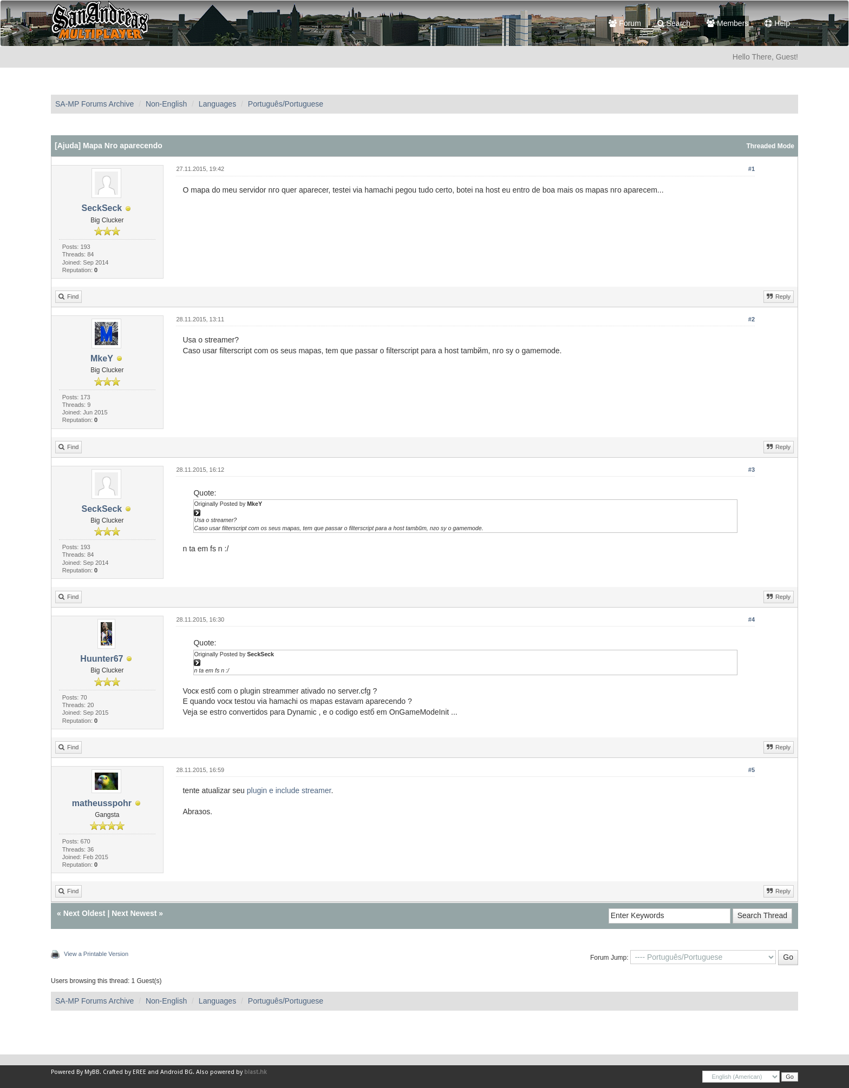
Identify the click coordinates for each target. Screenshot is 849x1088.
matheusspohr (102, 803)
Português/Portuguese (285, 104)
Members (727, 23)
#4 (751, 619)
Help (777, 23)
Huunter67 (101, 658)
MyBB (92, 1072)
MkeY (101, 358)
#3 (751, 469)
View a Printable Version (96, 954)
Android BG (176, 1072)
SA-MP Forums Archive (94, 104)
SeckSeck (102, 208)
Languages (217, 104)
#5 (751, 770)
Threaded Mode (770, 146)
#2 (751, 319)
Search (673, 23)
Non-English (166, 104)
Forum (625, 23)
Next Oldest (84, 913)
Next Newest (134, 913)
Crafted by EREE (124, 1072)
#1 (751, 169)
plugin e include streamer (289, 790)
